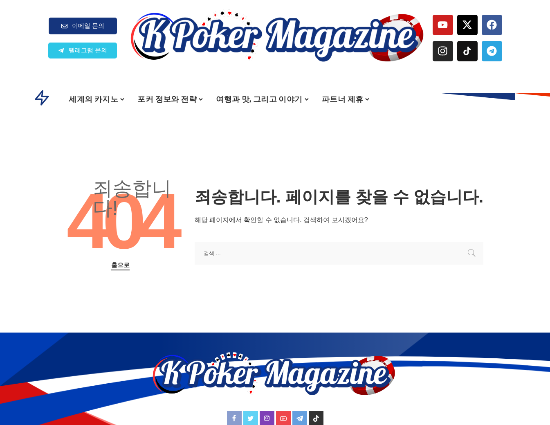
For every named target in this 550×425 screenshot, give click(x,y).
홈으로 (120, 265)
